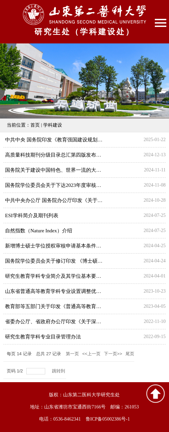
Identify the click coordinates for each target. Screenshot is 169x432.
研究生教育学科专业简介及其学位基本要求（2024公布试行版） (76, 276)
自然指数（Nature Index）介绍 (38, 230)
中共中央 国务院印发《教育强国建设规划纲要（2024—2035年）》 (79, 139)
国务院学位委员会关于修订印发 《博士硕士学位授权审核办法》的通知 (84, 261)
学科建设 (52, 125)
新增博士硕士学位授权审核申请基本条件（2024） (60, 245)
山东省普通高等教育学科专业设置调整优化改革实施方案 (68, 291)
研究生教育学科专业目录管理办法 (43, 336)
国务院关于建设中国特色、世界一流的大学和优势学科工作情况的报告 (83, 170)
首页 (35, 125)
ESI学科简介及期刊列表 (31, 215)
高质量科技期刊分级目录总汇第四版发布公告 (55, 155)
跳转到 (59, 370)
